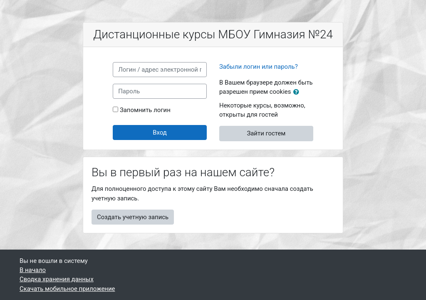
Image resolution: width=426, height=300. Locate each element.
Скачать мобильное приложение (67, 288)
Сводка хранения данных (57, 279)
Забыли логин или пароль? (258, 66)
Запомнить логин (145, 110)
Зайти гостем (266, 133)
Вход (160, 132)
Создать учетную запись (132, 217)
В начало (33, 270)
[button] (297, 92)
